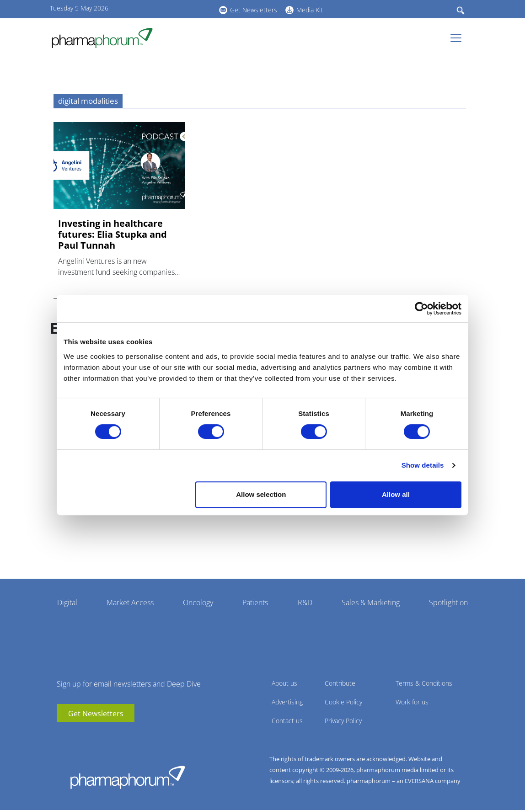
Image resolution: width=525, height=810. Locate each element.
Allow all (396, 494)
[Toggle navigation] (458, 38)
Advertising (287, 702)
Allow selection (261, 494)
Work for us (412, 702)
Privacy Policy (343, 720)
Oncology (198, 602)
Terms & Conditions (424, 683)
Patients (255, 602)
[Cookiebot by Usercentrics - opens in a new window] (421, 308)
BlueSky (187, 8)
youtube (159, 8)
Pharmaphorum (128, 777)
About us (284, 683)
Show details (423, 465)
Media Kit (309, 9)
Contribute (340, 683)
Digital (67, 602)
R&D (305, 602)
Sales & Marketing (371, 602)
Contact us (287, 720)
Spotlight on (448, 602)
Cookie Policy (343, 702)
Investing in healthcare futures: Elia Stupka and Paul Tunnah (112, 234)
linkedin (173, 8)
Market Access (130, 602)
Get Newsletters (253, 9)
